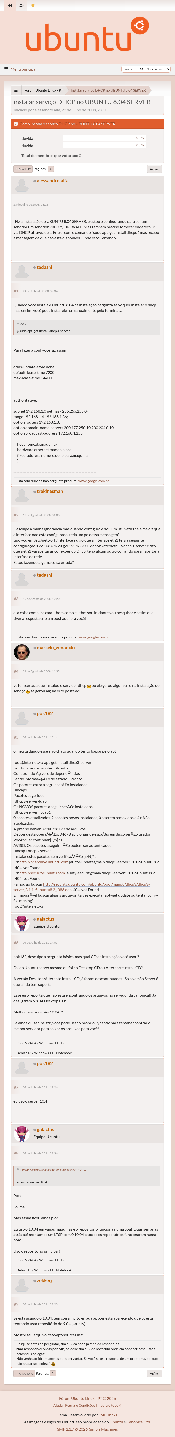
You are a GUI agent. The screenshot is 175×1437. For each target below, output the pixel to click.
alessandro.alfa (53, 180)
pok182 (45, 713)
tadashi (44, 267)
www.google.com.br (93, 481)
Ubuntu (116, 1421)
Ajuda (58, 1405)
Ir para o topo (24, 1373)
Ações (154, 169)
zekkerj (44, 1280)
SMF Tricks (108, 1414)
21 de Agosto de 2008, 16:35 (41, 671)
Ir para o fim (23, 168)
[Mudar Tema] (33, 5)
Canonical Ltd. (138, 1421)
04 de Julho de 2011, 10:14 (40, 737)
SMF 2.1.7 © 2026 (72, 1429)
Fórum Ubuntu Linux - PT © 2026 (87, 1398)
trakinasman (50, 491)
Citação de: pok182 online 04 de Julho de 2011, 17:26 (53, 1170)
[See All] (16, 90)
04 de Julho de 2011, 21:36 (40, 1153)
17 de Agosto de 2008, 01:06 (41, 515)
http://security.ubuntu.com (42, 872)
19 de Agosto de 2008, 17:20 (41, 598)
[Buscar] (142, 69)
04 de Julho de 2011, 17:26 (40, 1087)
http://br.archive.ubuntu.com (43, 861)
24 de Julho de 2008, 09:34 (40, 291)
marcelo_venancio (56, 647)
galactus (45, 919)
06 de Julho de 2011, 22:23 (40, 1304)
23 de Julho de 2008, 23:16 (30, 204)
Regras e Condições (80, 1405)
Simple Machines (103, 1429)
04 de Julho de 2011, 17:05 (40, 942)
